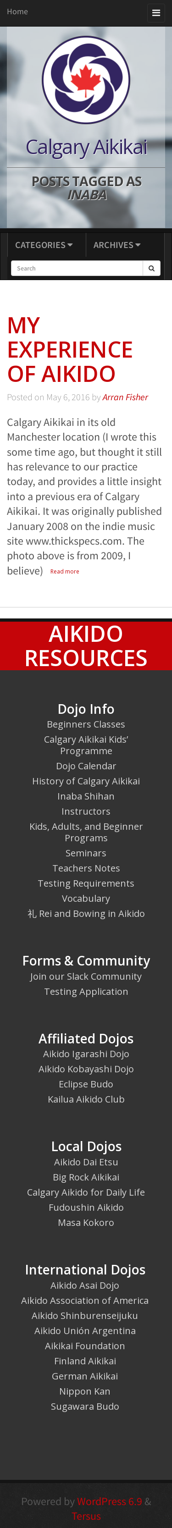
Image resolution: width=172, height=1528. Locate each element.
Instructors (86, 811)
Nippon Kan (85, 1391)
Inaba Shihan (86, 796)
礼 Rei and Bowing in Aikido (86, 913)
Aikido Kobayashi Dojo (86, 1069)
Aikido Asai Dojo (84, 1285)
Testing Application (86, 991)
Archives (117, 244)
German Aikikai (85, 1376)
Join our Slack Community (86, 976)
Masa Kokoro (86, 1222)
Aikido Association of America (85, 1300)
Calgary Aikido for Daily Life (86, 1192)
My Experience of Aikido (70, 349)
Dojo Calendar (86, 766)
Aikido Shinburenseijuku (85, 1315)
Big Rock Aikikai (86, 1177)
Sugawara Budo (85, 1406)
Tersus (86, 1516)
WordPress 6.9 (109, 1501)
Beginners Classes (86, 724)
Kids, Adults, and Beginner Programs (86, 832)
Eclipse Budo (86, 1084)
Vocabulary (86, 898)
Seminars (86, 853)
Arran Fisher (125, 397)
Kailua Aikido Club (86, 1099)
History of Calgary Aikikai (86, 781)
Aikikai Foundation (85, 1346)
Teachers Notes (86, 868)
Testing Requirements (86, 883)
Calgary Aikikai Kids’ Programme (86, 745)
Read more (64, 571)
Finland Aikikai (85, 1361)
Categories (43, 244)
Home (17, 11)
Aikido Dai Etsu (86, 1162)
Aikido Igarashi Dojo (86, 1054)
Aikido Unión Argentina (85, 1330)
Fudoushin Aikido (86, 1207)
